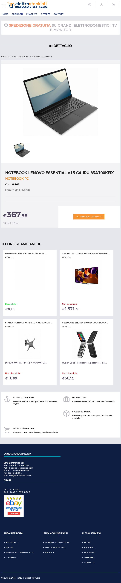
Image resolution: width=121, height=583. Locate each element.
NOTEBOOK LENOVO (42, 56)
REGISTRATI (12, 542)
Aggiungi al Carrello (89, 216)
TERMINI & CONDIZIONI (57, 542)
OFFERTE (45, 14)
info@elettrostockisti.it (20, 475)
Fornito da (17, 190)
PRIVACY (49, 552)
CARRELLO (11, 557)
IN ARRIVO (31, 14)
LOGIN (9, 547)
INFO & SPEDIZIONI (55, 547)
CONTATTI (59, 14)
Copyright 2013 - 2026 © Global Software (20, 578)
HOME (5, 14)
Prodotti (6, 56)
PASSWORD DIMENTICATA (19, 552)
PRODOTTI (17, 14)
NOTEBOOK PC (21, 56)
